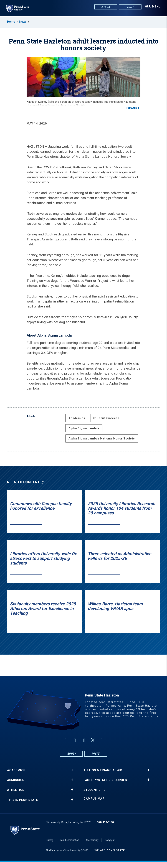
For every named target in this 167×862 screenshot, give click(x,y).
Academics (77, 418)
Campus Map (94, 798)
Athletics (15, 790)
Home (11, 21)
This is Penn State (22, 800)
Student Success (106, 418)
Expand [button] (131, 108)
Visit (130, 7)
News (23, 21)
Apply (105, 7)
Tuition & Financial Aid (103, 770)
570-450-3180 (105, 822)
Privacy (49, 840)
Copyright (110, 840)
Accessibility (91, 840)
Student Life (94, 790)
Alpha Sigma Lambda (84, 428)
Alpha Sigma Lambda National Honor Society (102, 438)
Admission (16, 780)
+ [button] (72, 770)
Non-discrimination (69, 840)
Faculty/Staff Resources (105, 780)
